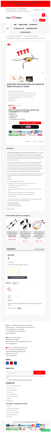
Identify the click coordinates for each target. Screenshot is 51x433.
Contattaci (20, 11)
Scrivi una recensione (17, 277)
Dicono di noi (14, 8)
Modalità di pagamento (12, 414)
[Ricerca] (37, 15)
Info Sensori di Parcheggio (11, 11)
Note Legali (9, 416)
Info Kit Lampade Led (21, 9)
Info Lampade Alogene (12, 390)
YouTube (11, 363)
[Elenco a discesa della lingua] (37, 10)
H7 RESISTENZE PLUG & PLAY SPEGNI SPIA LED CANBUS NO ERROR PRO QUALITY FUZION (38, 235)
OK (39, 372)
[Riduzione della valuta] (43, 10)
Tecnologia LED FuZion (12, 394)
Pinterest (40, 141)
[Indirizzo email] (19, 373)
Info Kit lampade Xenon (11, 9)
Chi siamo (9, 406)
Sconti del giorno (26, 11)
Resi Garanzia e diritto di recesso (14, 385)
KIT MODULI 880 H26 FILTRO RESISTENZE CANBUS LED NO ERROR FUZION (12, 234)
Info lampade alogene (22, 8)
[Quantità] (13, 123)
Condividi (27, 141)
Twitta (34, 141)
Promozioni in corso (11, 387)
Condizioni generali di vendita (13, 408)
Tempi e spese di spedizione (13, 412)
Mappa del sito (10, 400)
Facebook (7, 363)
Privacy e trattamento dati (12, 410)
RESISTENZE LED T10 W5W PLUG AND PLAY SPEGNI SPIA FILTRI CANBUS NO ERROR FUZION (25, 235)
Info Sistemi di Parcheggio (12, 396)
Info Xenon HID (10, 392)
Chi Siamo (8, 8)
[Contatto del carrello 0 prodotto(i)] (42, 20)
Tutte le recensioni (39, 249)
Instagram (15, 363)
